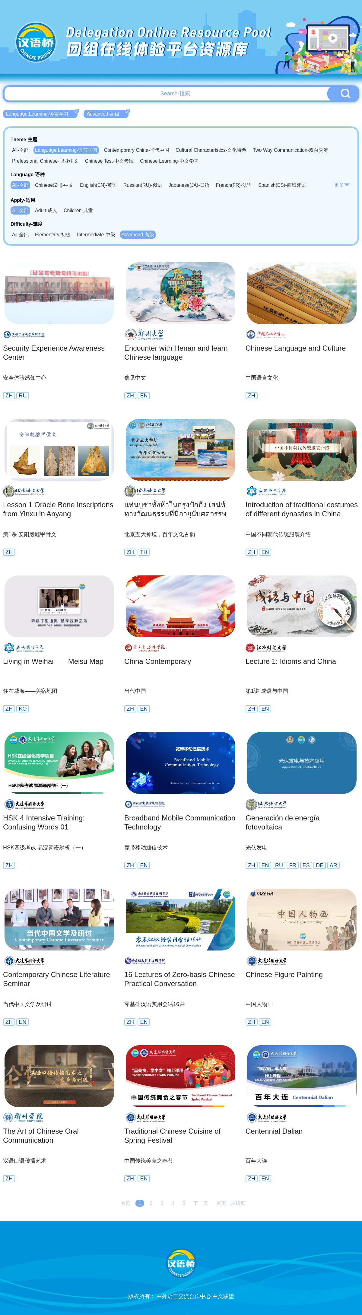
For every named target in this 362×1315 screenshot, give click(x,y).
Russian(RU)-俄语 (142, 185)
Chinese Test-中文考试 (109, 161)
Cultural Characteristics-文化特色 (211, 150)
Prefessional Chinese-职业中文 (45, 161)
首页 (125, 1203)
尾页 (221, 1203)
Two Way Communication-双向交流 (290, 150)
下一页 (200, 1203)
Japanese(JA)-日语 (189, 185)
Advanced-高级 (108, 113)
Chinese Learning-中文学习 (169, 161)
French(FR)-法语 (234, 185)
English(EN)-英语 (98, 185)
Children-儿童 (78, 210)
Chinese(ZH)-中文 (54, 185)
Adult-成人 (46, 210)
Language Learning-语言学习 (42, 113)
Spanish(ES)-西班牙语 (282, 185)
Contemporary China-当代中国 (136, 150)
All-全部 (20, 150)
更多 (342, 184)
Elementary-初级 (53, 234)
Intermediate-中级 (96, 234)
